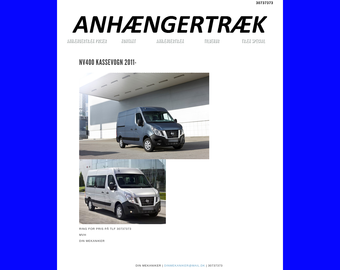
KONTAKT (128, 41)
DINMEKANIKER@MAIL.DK (184, 265)
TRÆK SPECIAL (253, 41)
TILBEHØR (211, 41)
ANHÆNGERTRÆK (170, 41)
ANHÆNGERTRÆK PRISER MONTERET (86, 41)
